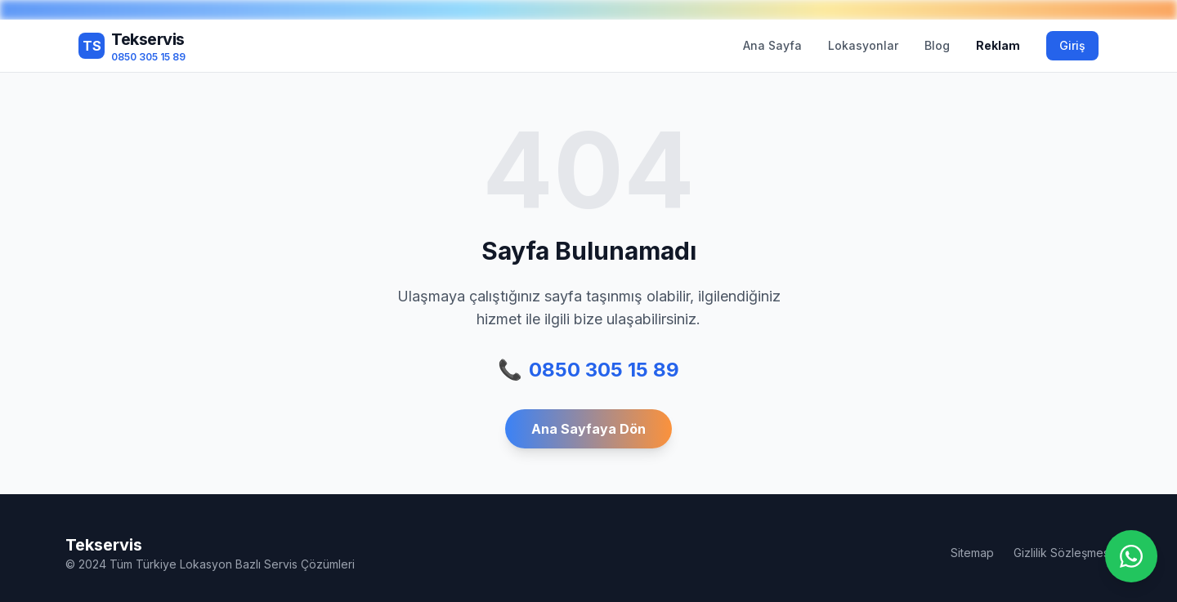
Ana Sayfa (772, 45)
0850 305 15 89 (588, 370)
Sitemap (972, 553)
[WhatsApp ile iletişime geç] (1131, 556)
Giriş (1072, 45)
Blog (937, 45)
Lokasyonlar (863, 45)
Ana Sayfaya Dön (588, 429)
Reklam (998, 45)
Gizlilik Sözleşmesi (1063, 553)
